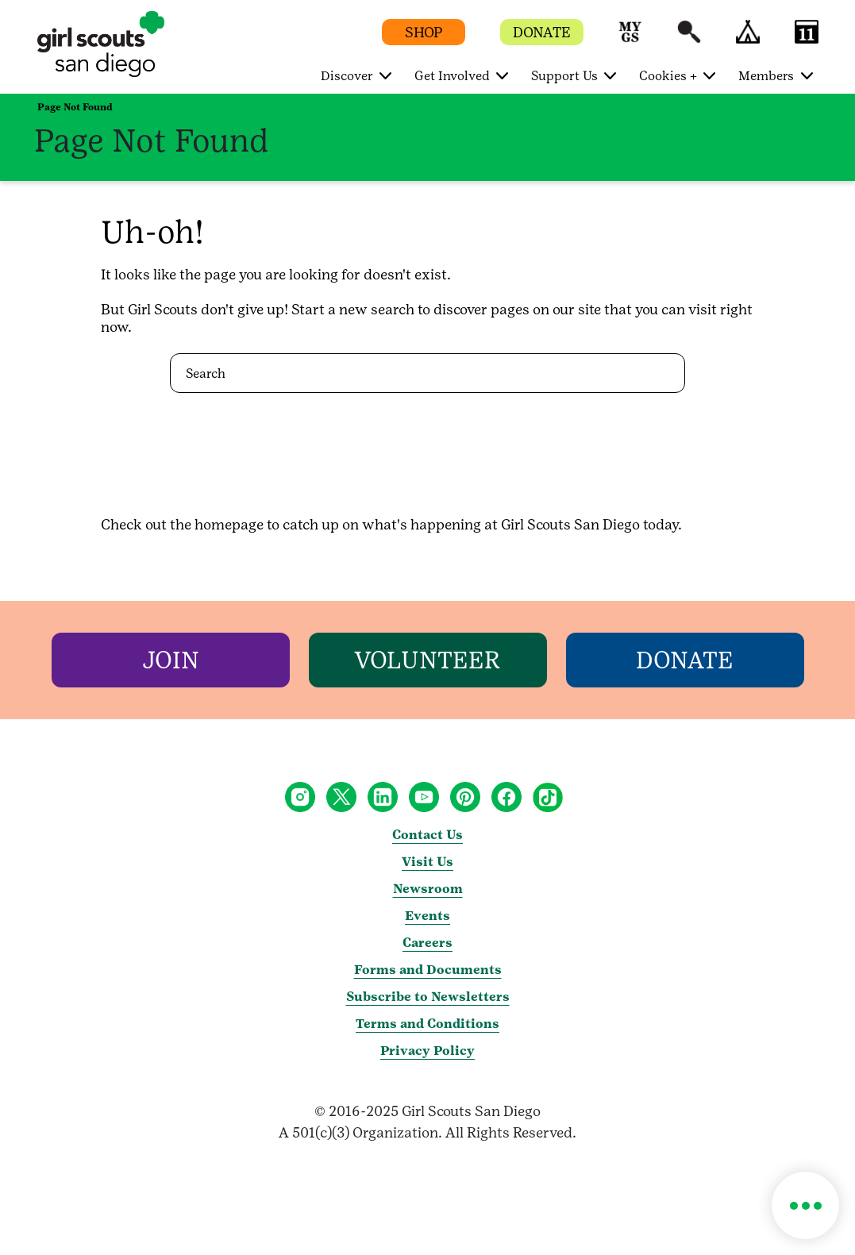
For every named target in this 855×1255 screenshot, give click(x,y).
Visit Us (427, 861)
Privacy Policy (427, 1050)
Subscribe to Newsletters (428, 996)
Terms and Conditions (427, 1023)
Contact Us (427, 834)
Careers (427, 942)
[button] (630, 39)
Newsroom (428, 888)
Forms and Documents (428, 969)
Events (427, 915)
